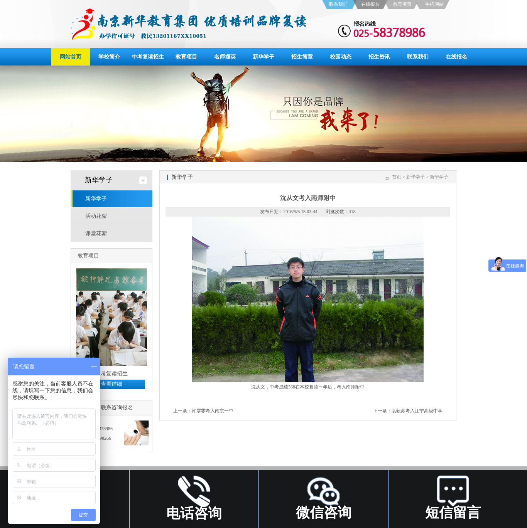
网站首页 (70, 57)
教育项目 (402, 4)
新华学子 (263, 57)
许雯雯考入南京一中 (212, 411)
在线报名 (370, 4)
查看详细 (111, 384)
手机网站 (434, 4)
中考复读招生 (148, 57)
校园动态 (340, 57)
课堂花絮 (96, 233)
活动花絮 (96, 216)
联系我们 (338, 4)
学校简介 (109, 57)
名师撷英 (225, 57)
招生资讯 (379, 57)
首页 (396, 177)
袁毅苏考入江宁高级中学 (417, 411)
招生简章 (302, 57)
